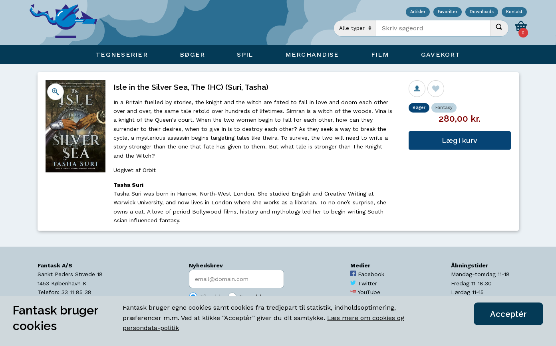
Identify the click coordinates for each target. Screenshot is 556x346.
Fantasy (444, 107)
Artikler (417, 12)
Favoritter (447, 12)
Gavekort (440, 54)
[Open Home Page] (67, 22)
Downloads (482, 12)
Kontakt (514, 12)
